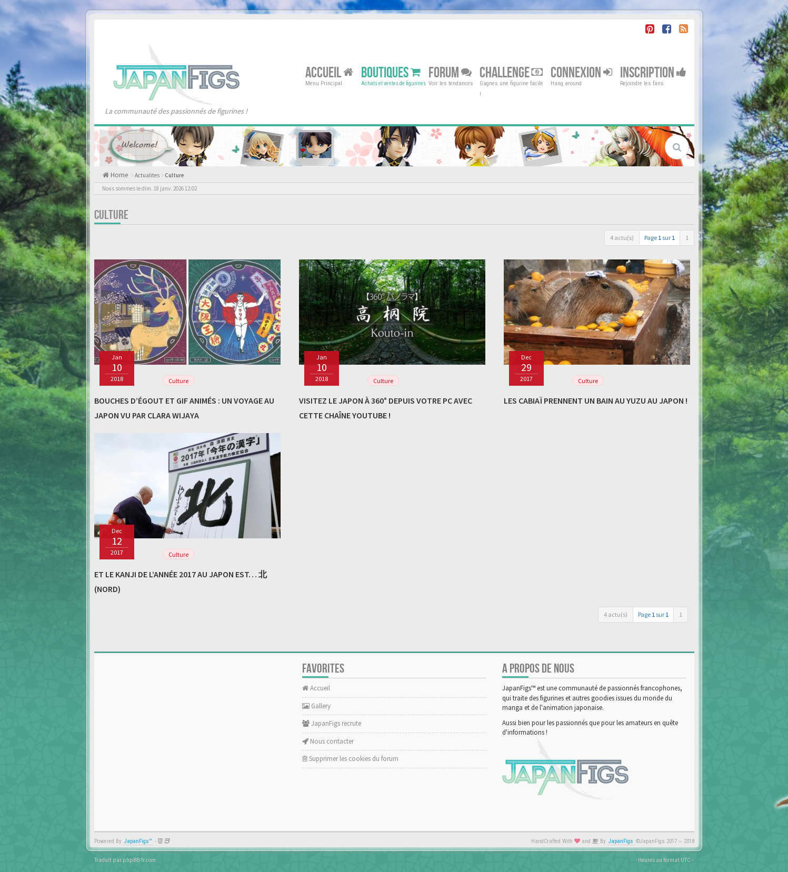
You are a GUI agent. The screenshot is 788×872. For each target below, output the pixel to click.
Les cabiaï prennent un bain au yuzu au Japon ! (595, 400)
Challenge (511, 72)
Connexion (581, 72)
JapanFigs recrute (331, 723)
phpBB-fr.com (139, 860)
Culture (174, 175)
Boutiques (391, 72)
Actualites (147, 175)
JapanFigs (621, 841)
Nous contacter (328, 741)
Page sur (659, 238)
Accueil (329, 72)
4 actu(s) (622, 238)
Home (118, 175)
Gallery (316, 705)
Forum (450, 72)
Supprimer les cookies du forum (350, 758)
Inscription (653, 72)
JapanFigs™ (138, 841)
